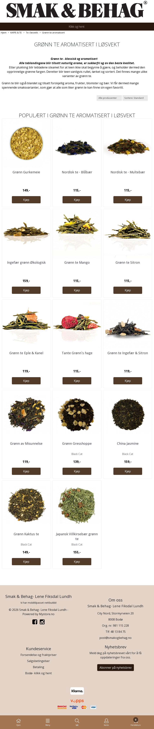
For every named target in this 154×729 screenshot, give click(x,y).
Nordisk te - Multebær (128, 172)
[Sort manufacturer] (109, 98)
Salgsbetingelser (38, 661)
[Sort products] (135, 98)
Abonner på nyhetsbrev (116, 668)
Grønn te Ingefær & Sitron (127, 353)
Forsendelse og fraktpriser (38, 655)
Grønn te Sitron (128, 262)
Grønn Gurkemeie (26, 172)
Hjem (3, 32)
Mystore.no (46, 614)
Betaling (38, 667)
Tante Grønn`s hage (77, 353)
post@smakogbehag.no (115, 638)
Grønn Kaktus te (26, 534)
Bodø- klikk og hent (38, 673)
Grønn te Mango (77, 262)
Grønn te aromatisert (52, 32)
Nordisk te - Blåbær (77, 172)
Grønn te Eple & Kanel (26, 353)
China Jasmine (128, 443)
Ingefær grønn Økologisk (26, 262)
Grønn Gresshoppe (77, 443)
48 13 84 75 (118, 632)
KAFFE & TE (15, 32)
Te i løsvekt (31, 32)
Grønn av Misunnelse (26, 443)
